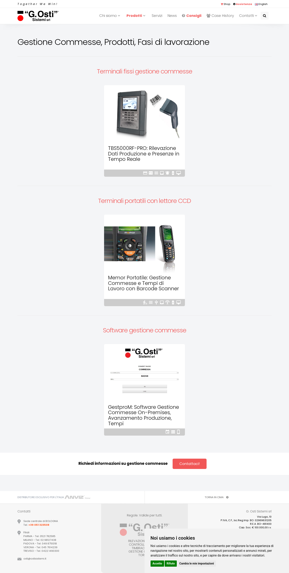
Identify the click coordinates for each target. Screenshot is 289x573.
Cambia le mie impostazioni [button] (196, 563)
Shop (225, 4)
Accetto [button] (157, 563)
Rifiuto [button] (171, 563)
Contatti (248, 15)
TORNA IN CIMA (216, 497)
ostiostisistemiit (34, 558)
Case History (220, 15)
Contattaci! (189, 463)
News (172, 15)
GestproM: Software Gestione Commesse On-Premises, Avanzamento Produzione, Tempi (143, 415)
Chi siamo (110, 15)
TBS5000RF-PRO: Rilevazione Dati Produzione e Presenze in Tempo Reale (143, 154)
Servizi (157, 15)
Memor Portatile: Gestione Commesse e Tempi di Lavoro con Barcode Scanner (143, 283)
